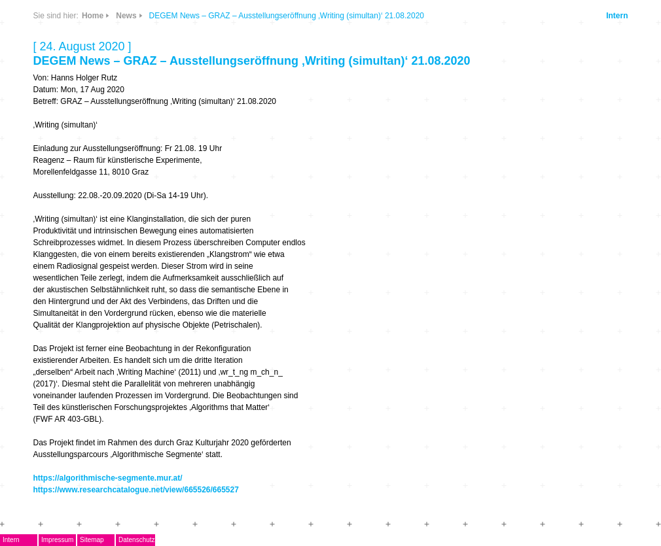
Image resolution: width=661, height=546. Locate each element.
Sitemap (92, 539)
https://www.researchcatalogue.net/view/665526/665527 (136, 489)
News (126, 15)
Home (92, 15)
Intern (617, 15)
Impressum (57, 539)
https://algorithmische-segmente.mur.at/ (108, 478)
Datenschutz (136, 539)
